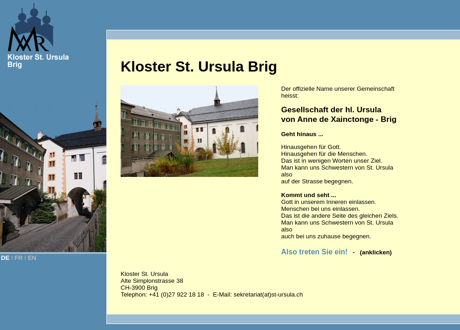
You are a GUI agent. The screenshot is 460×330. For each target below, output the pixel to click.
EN (32, 257)
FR (19, 257)
